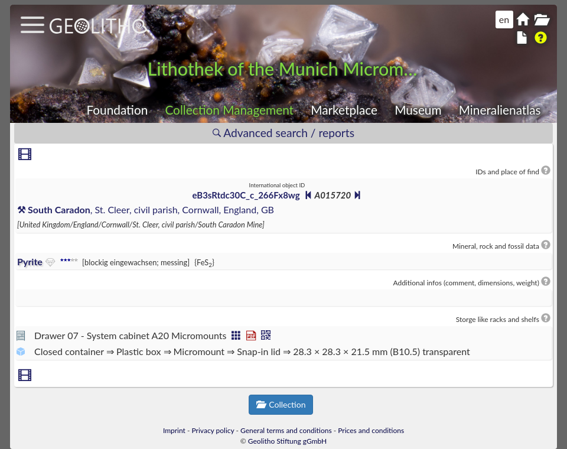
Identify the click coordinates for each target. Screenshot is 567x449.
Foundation (117, 109)
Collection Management (229, 109)
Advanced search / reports (283, 132)
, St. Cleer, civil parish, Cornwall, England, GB (145, 209)
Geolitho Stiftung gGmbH (287, 441)
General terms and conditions (286, 430)
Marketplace (344, 109)
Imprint (174, 430)
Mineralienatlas (500, 109)
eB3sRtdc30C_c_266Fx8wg (246, 195)
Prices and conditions (371, 430)
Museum (418, 109)
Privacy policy (213, 430)
